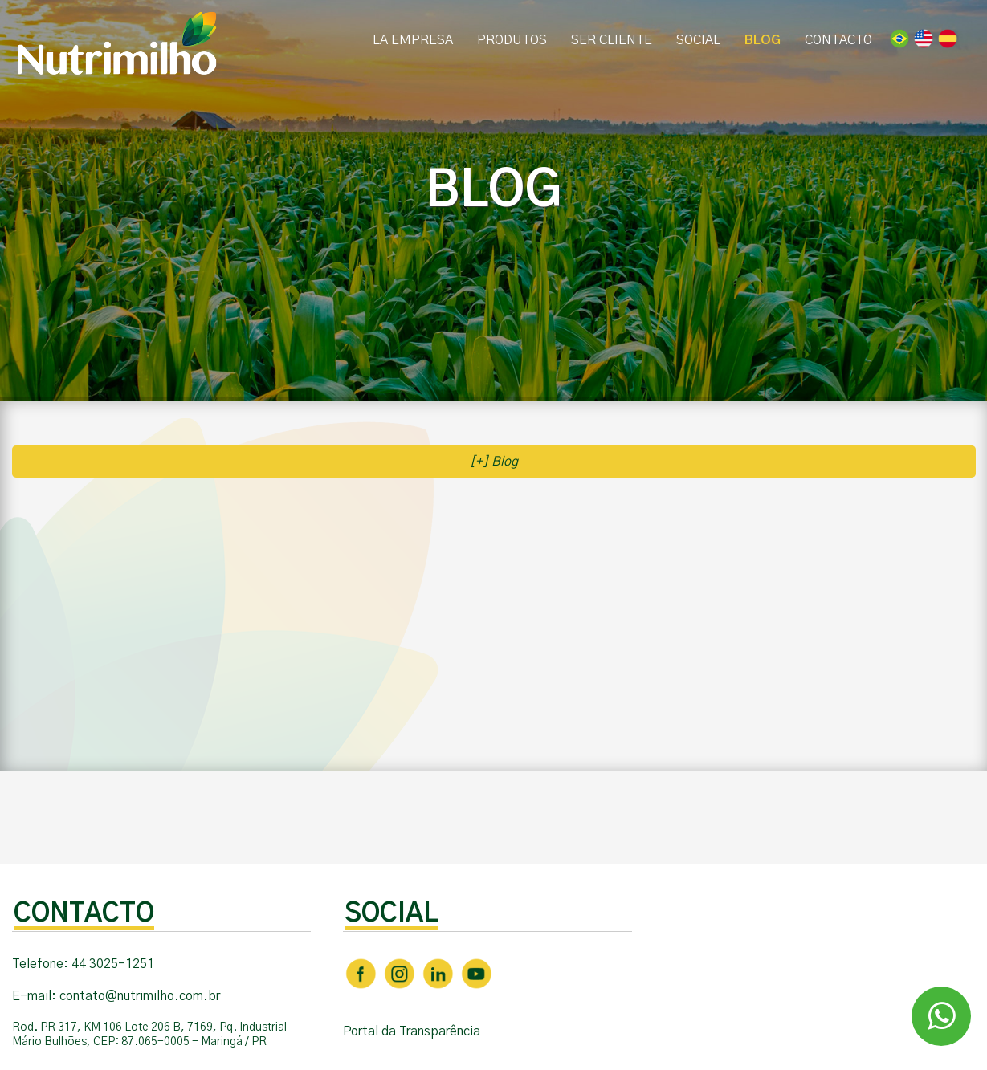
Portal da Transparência (411, 1031)
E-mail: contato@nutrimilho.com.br (116, 996)
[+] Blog (494, 461)
